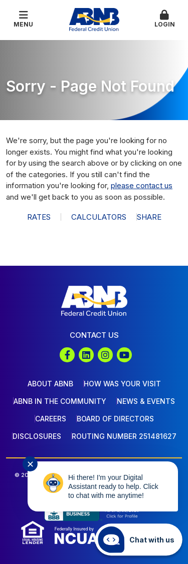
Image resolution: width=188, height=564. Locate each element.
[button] (164, 19)
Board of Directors (115, 418)
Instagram (105, 354)
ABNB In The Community (60, 401)
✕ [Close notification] (30, 464)
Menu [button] (23, 19)
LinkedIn (86, 354)
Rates (39, 217)
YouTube (124, 354)
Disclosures (37, 436)
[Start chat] (138, 539)
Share (149, 217)
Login (164, 19)
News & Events (146, 401)
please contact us (141, 185)
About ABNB (50, 383)
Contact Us (94, 335)
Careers (50, 418)
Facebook (67, 354)
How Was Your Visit (122, 383)
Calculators (98, 217)
